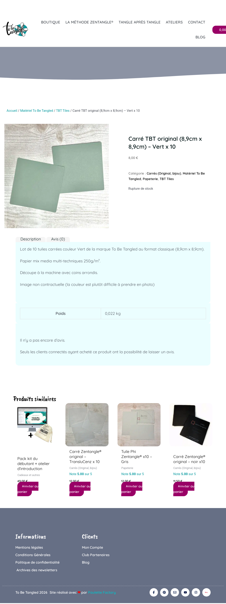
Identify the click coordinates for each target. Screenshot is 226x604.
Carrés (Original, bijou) (164, 173)
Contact (196, 22)
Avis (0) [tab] (58, 239)
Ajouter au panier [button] (27, 489)
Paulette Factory (102, 593)
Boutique (50, 22)
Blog (200, 37)
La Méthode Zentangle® (89, 22)
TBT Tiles (63, 111)
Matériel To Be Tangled (37, 111)
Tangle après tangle (140, 22)
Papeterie (150, 179)
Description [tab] (30, 239)
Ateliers (174, 22)
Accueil (12, 111)
